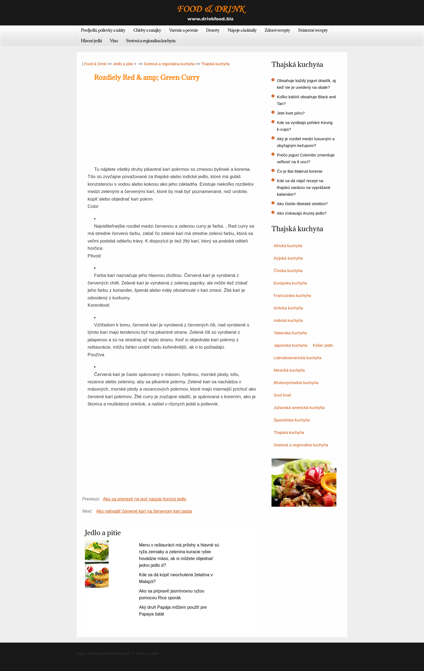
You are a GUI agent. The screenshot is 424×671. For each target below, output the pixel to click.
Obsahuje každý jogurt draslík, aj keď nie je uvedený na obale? (306, 84)
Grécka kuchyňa (288, 308)
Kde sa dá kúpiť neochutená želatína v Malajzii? (176, 578)
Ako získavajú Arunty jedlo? (301, 213)
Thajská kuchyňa (215, 64)
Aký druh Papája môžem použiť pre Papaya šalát (173, 610)
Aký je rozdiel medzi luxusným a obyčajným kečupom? (305, 142)
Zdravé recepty (277, 30)
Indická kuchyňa (288, 320)
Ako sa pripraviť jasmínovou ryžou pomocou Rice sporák (171, 594)
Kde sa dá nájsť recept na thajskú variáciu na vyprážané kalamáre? (303, 187)
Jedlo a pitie (123, 64)
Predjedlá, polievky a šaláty (103, 30)
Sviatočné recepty (313, 30)
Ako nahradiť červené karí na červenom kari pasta (144, 511)
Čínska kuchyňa (288, 270)
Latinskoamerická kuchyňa (298, 357)
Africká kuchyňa (288, 245)
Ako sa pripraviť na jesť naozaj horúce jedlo (144, 499)
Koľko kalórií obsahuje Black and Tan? (306, 100)
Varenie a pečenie (183, 30)
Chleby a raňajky (147, 30)
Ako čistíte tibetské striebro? (302, 203)
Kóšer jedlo (323, 345)
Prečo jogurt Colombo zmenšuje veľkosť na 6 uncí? (305, 158)
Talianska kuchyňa (290, 332)
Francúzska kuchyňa (292, 295)
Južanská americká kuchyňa (299, 407)
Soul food (282, 395)
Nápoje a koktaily (242, 30)
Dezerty (212, 30)
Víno (114, 40)
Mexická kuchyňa (289, 370)
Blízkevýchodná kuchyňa (296, 382)
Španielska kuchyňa (292, 420)
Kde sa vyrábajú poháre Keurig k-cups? (305, 126)
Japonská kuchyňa (290, 345)
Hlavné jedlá (91, 40)
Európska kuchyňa (290, 283)
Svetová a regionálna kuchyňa (150, 40)
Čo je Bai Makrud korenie (299, 171)
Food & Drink (95, 64)
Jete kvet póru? (291, 113)
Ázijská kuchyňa (288, 258)
